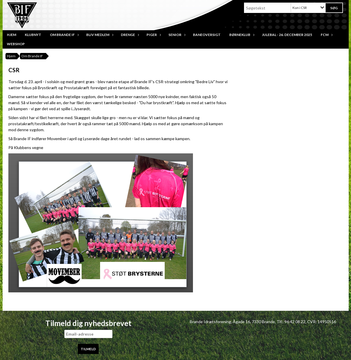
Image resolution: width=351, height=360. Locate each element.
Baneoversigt (207, 35)
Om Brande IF (64, 35)
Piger (153, 35)
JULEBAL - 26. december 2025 (287, 35)
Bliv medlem (99, 35)
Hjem (11, 35)
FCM (326, 35)
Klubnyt (33, 35)
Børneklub (241, 35)
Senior (176, 35)
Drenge (129, 35)
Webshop (16, 44)
